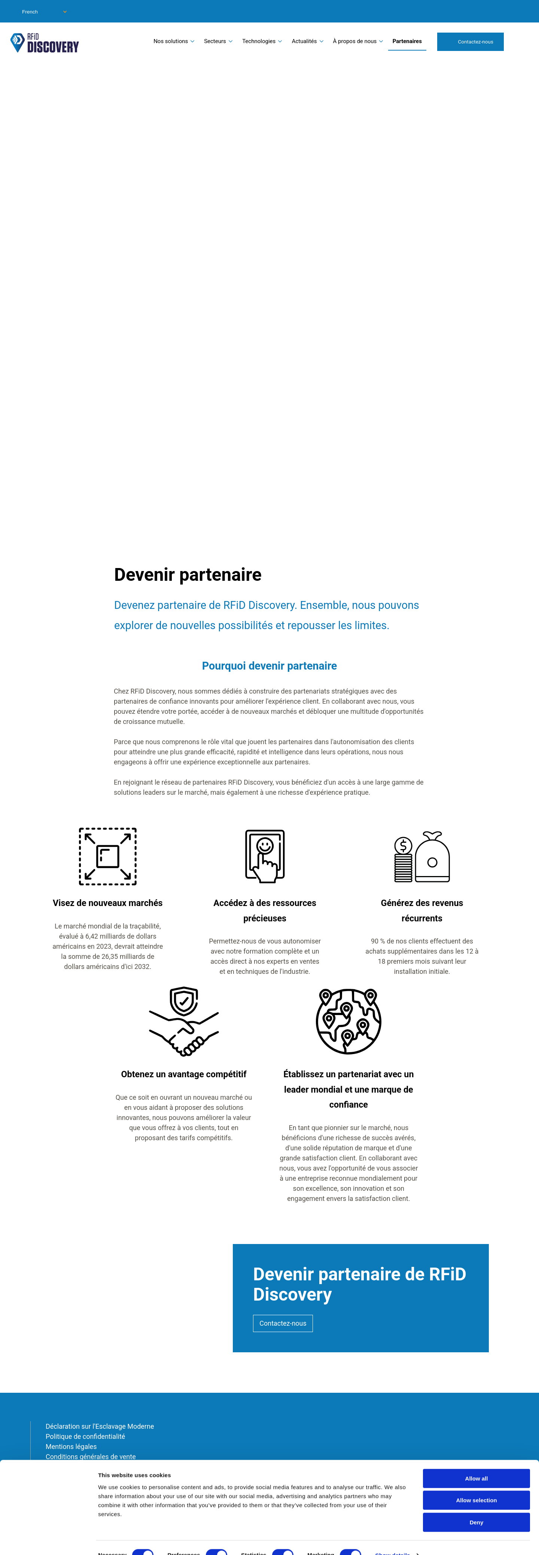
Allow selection (476, 1485)
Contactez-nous (475, 42)
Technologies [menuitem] (258, 41)
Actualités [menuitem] (304, 41)
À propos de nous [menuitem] (355, 41)
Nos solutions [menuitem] (170, 41)
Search (519, 41)
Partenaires (407, 41)
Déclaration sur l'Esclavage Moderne (100, 1426)
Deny (477, 1507)
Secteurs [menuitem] (215, 41)
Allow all (476, 1463)
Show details (392, 1540)
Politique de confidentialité (85, 1436)
